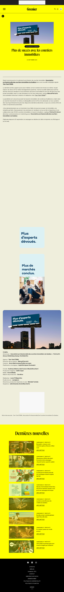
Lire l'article (40, 450)
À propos (32, 566)
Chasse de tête (32, 571)
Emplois (32, 569)
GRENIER (32, 587)
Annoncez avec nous (32, 576)
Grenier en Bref (32, 578)
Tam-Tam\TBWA (40, 95)
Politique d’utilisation (32, 583)
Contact (32, 573)
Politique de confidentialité (32, 581)
